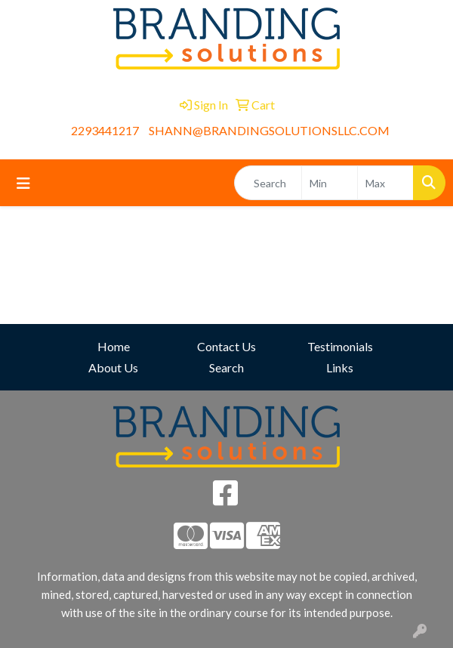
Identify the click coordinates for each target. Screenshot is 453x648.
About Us (113, 367)
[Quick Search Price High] (385, 182)
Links (339, 367)
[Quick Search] (268, 182)
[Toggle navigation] (23, 183)
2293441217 (105, 130)
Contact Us (226, 346)
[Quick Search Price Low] (329, 182)
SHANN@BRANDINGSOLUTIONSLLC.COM (269, 130)
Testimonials (340, 346)
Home (113, 346)
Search (226, 367)
